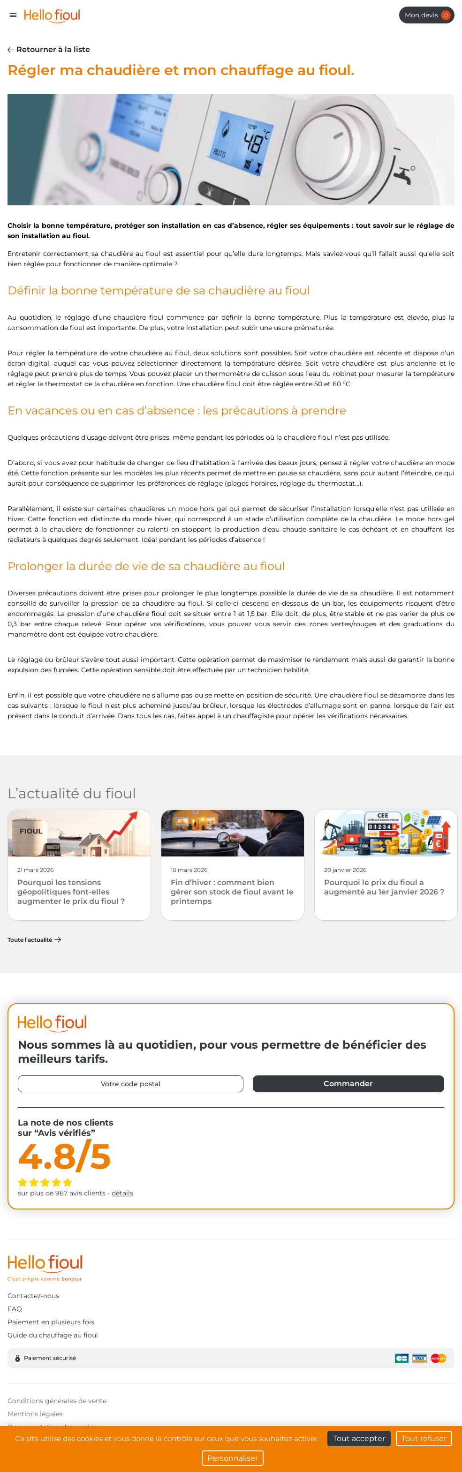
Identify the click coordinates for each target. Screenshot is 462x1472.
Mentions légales (35, 1414)
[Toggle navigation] (13, 15)
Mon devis (428, 15)
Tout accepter (359, 1438)
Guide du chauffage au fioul (53, 1335)
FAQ (15, 1309)
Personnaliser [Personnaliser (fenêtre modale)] (232, 1458)
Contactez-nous (33, 1296)
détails (122, 1193)
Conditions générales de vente (57, 1401)
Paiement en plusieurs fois (51, 1322)
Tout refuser (424, 1438)
